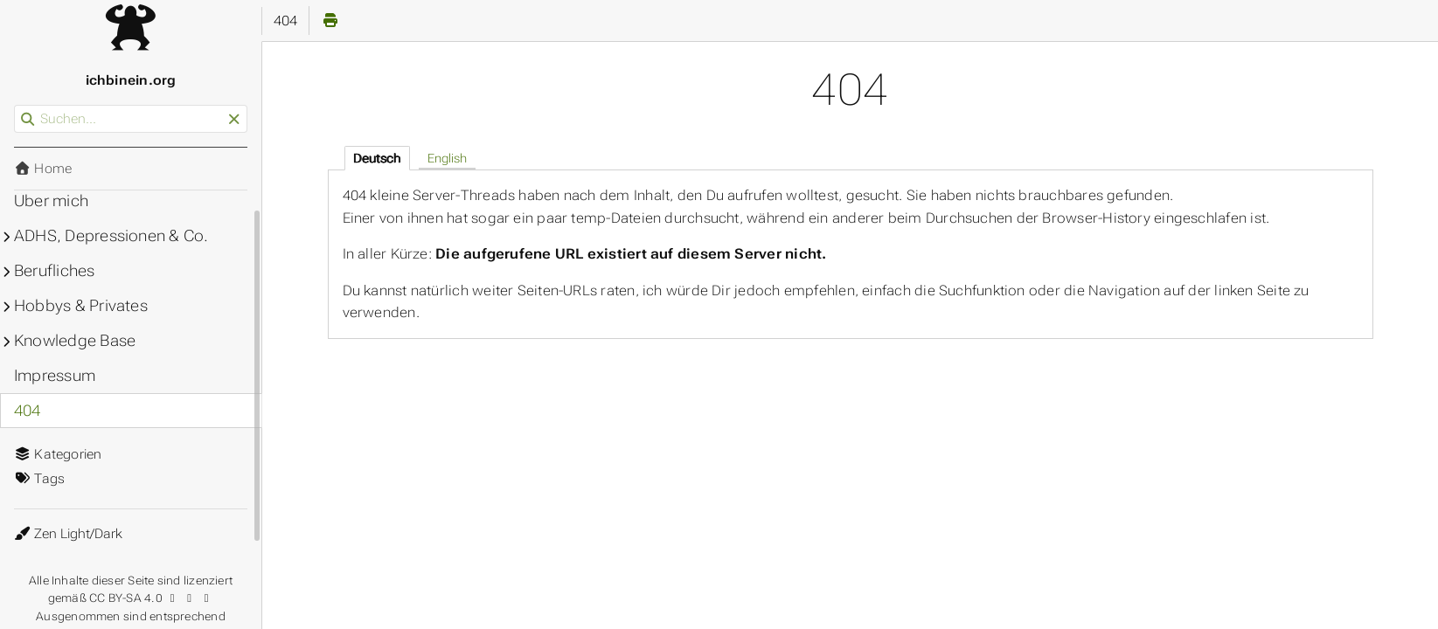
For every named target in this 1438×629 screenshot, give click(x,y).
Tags (39, 479)
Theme (34, 522)
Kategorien (58, 454)
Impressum (54, 375)
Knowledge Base (74, 340)
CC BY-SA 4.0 (151, 598)
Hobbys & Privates (81, 305)
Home (43, 168)
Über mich (51, 201)
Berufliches (54, 271)
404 (27, 410)
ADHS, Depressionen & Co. (111, 236)
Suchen (15, 105)
